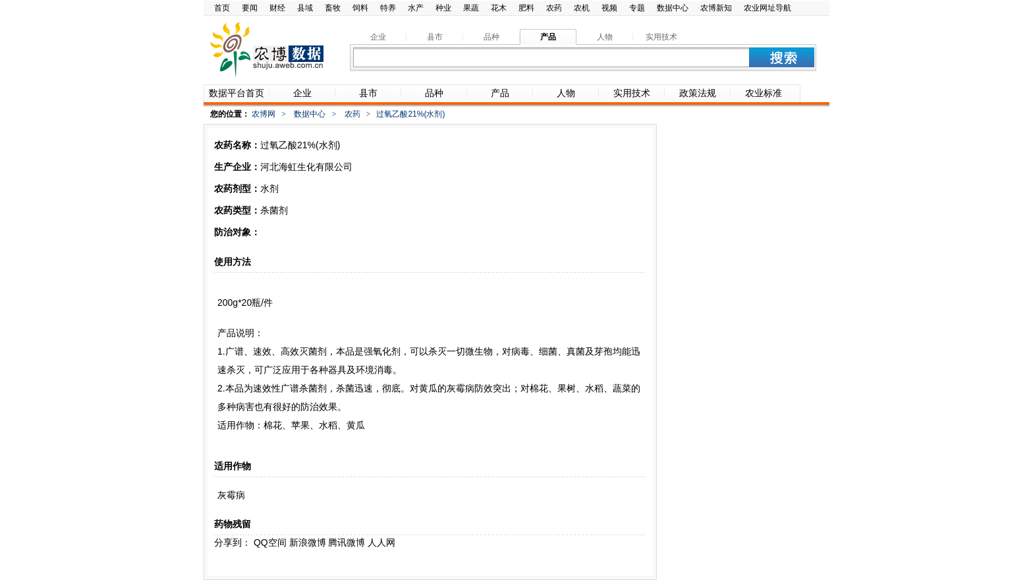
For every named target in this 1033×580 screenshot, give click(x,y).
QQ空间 (270, 542)
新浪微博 (307, 542)
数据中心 (672, 8)
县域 (305, 8)
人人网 (381, 542)
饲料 (360, 8)
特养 (388, 8)
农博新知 (716, 8)
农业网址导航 (767, 8)
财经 (277, 8)
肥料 (526, 8)
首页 (222, 8)
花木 (499, 8)
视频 (609, 8)
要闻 (250, 8)
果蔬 (471, 8)
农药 (554, 8)
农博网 (263, 114)
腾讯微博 (346, 542)
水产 (416, 8)
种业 (443, 8)
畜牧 (333, 8)
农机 (582, 8)
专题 (637, 8)
